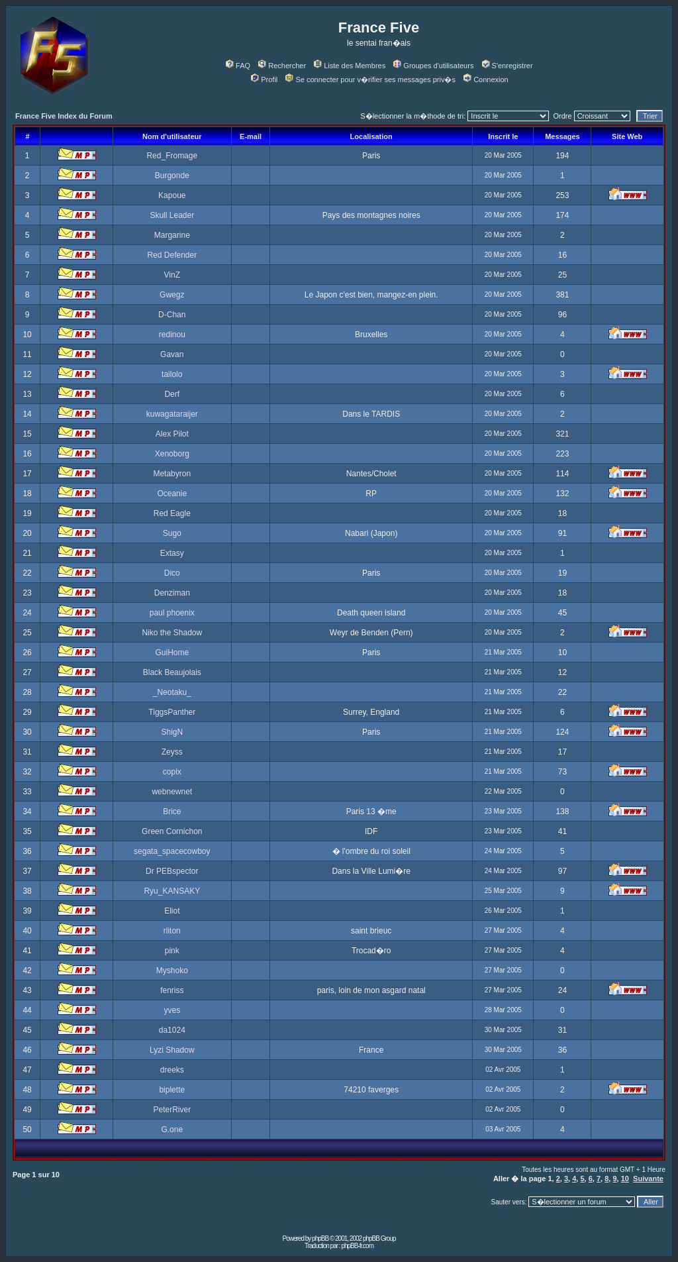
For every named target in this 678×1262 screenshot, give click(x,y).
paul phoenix (172, 612)
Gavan (171, 354)
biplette (172, 1089)
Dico (172, 573)
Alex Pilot (172, 434)
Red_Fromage (171, 155)
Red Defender (172, 255)
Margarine (172, 235)
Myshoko (172, 970)
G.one (172, 1129)
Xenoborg (172, 453)
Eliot (171, 911)
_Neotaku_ (172, 692)
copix (172, 771)
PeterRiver (172, 1109)
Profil (264, 79)
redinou (172, 334)
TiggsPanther (171, 712)
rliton (172, 930)
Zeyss (172, 752)
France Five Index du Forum (64, 116)
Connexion (485, 79)
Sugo (172, 533)
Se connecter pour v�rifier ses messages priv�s (370, 79)
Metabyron (172, 473)
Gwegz (172, 294)
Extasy (172, 553)
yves (172, 1010)
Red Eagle (172, 513)
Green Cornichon (172, 831)
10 (625, 1179)
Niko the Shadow (172, 632)
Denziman (172, 593)
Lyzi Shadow (172, 1050)
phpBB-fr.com (357, 1245)
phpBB (320, 1238)
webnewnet (172, 791)
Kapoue (171, 195)
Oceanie (172, 493)
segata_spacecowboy (172, 851)
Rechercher (282, 66)
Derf (171, 394)
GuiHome (172, 652)
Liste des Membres (349, 66)
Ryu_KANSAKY (172, 891)
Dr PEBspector (172, 871)
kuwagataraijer (172, 414)
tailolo (172, 374)
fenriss (171, 990)
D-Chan (171, 314)
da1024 (172, 1030)
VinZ (172, 275)
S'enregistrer (507, 66)
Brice (172, 811)
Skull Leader (172, 215)
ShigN (172, 732)
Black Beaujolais (172, 672)
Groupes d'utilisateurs (433, 66)
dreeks (172, 1070)
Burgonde (172, 175)
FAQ (238, 66)
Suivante (648, 1179)
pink (172, 950)
